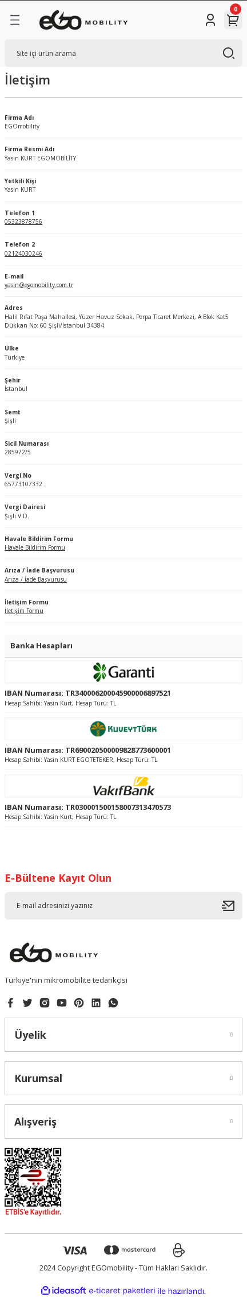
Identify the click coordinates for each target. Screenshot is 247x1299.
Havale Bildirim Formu (35, 547)
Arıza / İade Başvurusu (36, 579)
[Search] (123, 53)
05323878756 (23, 221)
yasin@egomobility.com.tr (39, 285)
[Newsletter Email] (123, 905)
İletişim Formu (24, 611)
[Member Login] (210, 20)
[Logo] (83, 20)
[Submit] (232, 905)
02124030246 (23, 253)
